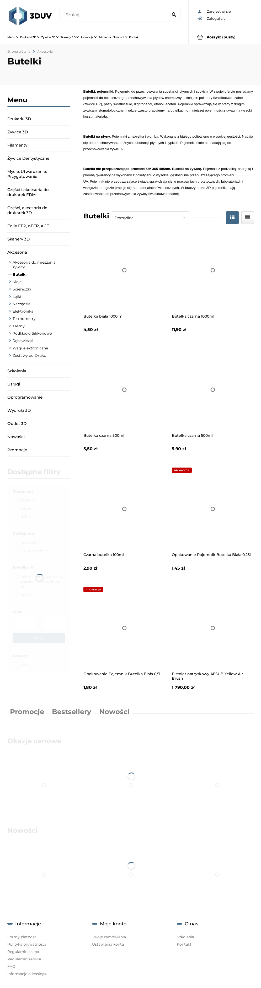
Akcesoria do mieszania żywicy (34, 264)
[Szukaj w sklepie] (115, 15)
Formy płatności (22, 937)
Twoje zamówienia (109, 937)
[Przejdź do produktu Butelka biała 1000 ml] (124, 270)
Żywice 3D (17, 131)
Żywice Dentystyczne (28, 158)
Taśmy (19, 326)
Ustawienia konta (108, 944)
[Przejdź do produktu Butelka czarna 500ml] (124, 389)
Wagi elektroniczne (30, 348)
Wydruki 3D (19, 410)
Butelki (19, 274)
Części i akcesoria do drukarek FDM (28, 192)
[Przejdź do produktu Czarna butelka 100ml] (124, 509)
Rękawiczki (23, 340)
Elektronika (23, 311)
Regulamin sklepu (23, 951)
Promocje (17, 449)
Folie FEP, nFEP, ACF (28, 225)
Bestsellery (71, 712)
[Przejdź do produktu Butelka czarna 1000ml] (213, 270)
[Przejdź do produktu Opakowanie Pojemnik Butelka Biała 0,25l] (213, 509)
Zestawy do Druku (29, 355)
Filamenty (17, 145)
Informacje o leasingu (27, 973)
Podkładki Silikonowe (32, 333)
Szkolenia (16, 370)
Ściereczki (22, 289)
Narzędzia (21, 304)
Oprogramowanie (24, 397)
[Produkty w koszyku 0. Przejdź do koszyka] (221, 37)
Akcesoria (17, 252)
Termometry (24, 318)
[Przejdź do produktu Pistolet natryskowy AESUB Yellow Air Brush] (213, 628)
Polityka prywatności (26, 944)
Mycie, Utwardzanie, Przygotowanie (27, 174)
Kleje (17, 281)
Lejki (17, 296)
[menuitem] (12, 37)
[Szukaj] (174, 15)
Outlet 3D (16, 423)
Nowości (16, 436)
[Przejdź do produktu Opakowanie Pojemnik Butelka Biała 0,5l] (124, 628)
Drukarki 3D (19, 118)
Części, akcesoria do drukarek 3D (27, 210)
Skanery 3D (18, 239)
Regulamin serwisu (24, 959)
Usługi (13, 384)
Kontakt (184, 944)
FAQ (11, 966)
